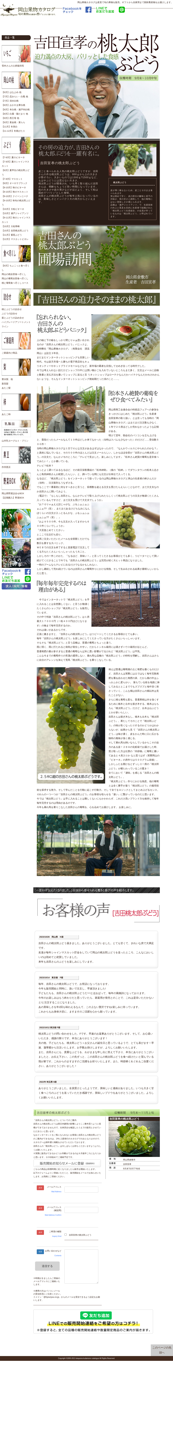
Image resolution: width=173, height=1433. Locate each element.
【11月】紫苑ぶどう (12, 235)
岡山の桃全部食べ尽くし (14, 274)
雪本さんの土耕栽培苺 (13, 66)
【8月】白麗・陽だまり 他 (15, 114)
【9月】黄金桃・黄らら (13, 122)
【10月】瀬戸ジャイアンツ (15, 213)
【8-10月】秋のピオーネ (14, 187)
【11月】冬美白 (9, 127)
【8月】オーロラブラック (14, 183)
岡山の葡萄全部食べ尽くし (15, 278)
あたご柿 (6, 414)
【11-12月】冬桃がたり (13, 131)
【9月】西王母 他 (10, 118)
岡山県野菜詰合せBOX (13, 493)
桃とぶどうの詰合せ (12, 309)
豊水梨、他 (7, 379)
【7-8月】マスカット (12, 179)
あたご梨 (6, 388)
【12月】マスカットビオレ (15, 239)
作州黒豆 (6, 467)
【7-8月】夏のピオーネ (13, 157)
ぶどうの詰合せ (9, 313)
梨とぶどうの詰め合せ (13, 318)
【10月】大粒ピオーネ (13, 209)
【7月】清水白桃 (10, 101)
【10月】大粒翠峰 (11, 226)
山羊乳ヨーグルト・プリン (15, 441)
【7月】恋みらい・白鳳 (13, 96)
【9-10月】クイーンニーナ (15, 196)
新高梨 (5, 384)
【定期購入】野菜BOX (13, 498)
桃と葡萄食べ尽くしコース (15, 283)
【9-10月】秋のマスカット (15, 192)
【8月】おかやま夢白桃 (13, 105)
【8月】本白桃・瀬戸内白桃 (16, 109)
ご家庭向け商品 (9, 353)
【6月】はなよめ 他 (11, 92)
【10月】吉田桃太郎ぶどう (15, 230)
